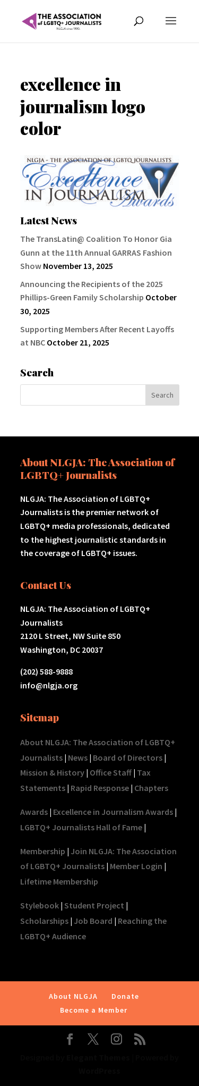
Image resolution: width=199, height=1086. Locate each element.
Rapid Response (100, 787)
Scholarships (44, 920)
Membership (42, 851)
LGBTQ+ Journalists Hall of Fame (81, 827)
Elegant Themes (98, 1057)
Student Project (94, 905)
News (78, 757)
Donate (125, 996)
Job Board (93, 920)
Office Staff (111, 772)
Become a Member (93, 1010)
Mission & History (52, 772)
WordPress (99, 1070)
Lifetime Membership (59, 881)
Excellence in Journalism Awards (113, 811)
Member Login (136, 866)
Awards (34, 811)
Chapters (151, 787)
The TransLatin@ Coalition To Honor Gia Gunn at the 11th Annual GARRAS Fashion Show (96, 252)
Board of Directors (127, 757)
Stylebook (39, 905)
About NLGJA (73, 996)
